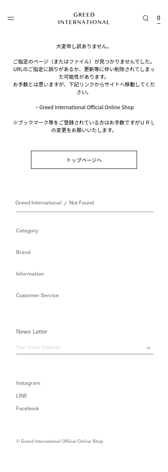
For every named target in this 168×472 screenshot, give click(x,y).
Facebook (27, 408)
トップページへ (84, 159)
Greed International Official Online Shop (86, 106)
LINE (21, 396)
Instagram (28, 383)
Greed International (38, 203)
